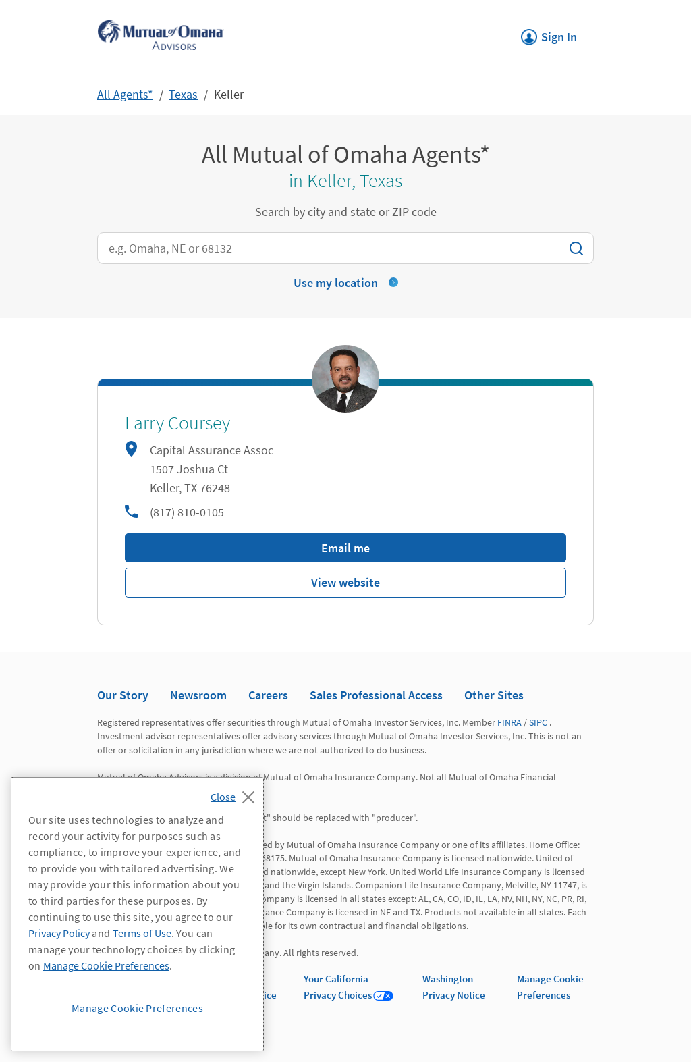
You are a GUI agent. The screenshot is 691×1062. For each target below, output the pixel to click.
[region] (137, 914)
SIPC (538, 722)
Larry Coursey (177, 423)
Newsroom (198, 695)
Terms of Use (142, 933)
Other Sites (494, 695)
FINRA (509, 722)
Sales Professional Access (376, 695)
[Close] (236, 793)
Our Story (122, 695)
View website (345, 582)
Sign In (549, 33)
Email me (345, 548)
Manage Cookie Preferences (106, 965)
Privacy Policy (59, 933)
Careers (268, 695)
